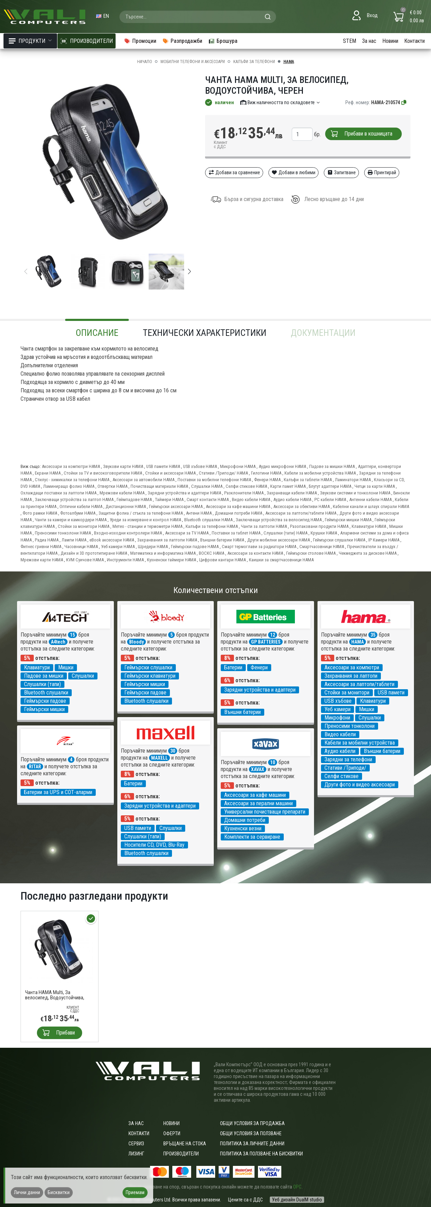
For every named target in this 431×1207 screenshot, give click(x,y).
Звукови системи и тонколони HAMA (355, 492)
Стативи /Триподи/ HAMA (223, 473)
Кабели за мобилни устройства (359, 742)
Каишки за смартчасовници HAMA (281, 559)
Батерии (233, 667)
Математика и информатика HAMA (163, 553)
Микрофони (337, 717)
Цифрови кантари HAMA (222, 559)
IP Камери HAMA (383, 540)
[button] (189, 271)
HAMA (288, 61)
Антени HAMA (199, 513)
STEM (349, 41)
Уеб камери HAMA (118, 546)
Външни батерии (242, 712)
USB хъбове (338, 701)
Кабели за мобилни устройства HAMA (320, 473)
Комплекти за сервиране (252, 836)
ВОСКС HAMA (211, 553)
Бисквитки (59, 1192)
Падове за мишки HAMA (332, 466)
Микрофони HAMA (238, 466)
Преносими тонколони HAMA (63, 533)
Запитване (341, 172)
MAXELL (159, 758)
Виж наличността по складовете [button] (280, 102)
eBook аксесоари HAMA (111, 540)
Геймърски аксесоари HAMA (176, 506)
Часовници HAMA (81, 546)
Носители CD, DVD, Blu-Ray (154, 844)
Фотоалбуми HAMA (77, 513)
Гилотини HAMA (266, 473)
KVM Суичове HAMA (85, 559)
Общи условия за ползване (251, 1133)
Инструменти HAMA (125, 559)
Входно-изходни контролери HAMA (128, 533)
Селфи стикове (341, 776)
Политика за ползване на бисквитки (261, 1153)
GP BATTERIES (266, 642)
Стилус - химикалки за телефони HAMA (72, 479)
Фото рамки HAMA (40, 513)
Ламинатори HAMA (353, 479)
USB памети (391, 692)
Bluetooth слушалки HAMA (208, 519)
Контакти (414, 41)
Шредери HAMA (153, 546)
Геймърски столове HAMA (311, 553)
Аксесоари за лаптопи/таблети (359, 684)
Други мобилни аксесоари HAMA (278, 540)
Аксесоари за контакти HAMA (255, 553)
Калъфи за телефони (254, 61)
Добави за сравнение (234, 172)
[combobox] (197, 16)
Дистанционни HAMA (125, 506)
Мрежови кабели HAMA (122, 492)
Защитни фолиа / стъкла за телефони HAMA (141, 513)
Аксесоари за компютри (351, 667)
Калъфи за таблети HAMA (308, 479)
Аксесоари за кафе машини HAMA (238, 506)
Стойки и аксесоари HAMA (170, 473)
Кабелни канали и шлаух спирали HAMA (371, 506)
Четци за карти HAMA (374, 486)
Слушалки (83, 675)
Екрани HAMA (48, 473)
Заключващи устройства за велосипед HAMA (279, 519)
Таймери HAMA (169, 499)
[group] (108, 163)
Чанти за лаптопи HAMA (264, 526)
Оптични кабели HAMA (81, 506)
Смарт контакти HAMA (208, 499)
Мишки (65, 667)
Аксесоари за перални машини (258, 803)
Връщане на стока (184, 1143)
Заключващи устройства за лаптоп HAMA (74, 499)
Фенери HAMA (267, 479)
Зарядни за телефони (348, 759)
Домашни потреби (244, 820)
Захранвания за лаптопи (350, 675)
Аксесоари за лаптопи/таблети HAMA (300, 513)
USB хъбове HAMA (200, 466)
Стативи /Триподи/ (345, 767)
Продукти (30, 41)
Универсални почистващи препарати (264, 811)
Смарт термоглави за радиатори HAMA (259, 546)
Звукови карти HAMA (123, 466)
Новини (390, 41)
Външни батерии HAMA (222, 540)
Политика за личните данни (252, 1143)
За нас (369, 41)
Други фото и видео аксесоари (359, 784)
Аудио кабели (339, 751)
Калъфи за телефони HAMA (212, 526)
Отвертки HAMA (112, 486)
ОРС (297, 1187)
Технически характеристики (204, 333)
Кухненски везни (242, 828)
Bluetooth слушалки (46, 692)
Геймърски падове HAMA (195, 546)
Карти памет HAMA (288, 486)
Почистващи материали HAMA (159, 486)
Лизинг (136, 1153)
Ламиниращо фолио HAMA (68, 486)
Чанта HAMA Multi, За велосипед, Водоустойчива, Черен (54, 995)
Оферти (171, 1133)
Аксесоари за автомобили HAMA (143, 479)
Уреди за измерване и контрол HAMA (145, 519)
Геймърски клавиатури (149, 675)
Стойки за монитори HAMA (83, 526)
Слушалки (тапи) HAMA (285, 533)
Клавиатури (37, 667)
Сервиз (136, 1143)
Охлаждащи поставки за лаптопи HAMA (58, 492)
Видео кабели (340, 734)
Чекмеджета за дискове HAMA (368, 553)
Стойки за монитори (346, 692)
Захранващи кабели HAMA (292, 492)
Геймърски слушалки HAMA (339, 540)
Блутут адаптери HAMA (330, 486)
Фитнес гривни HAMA (41, 546)
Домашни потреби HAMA (238, 513)
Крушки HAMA (324, 533)
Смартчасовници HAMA (321, 546)
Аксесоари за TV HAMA (187, 533)
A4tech (58, 642)
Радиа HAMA (46, 540)
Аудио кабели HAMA (292, 499)
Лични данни (27, 1192)
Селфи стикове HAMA (246, 486)
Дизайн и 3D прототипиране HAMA (94, 553)
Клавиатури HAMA (369, 526)
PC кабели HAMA (330, 499)
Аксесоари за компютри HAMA (71, 466)
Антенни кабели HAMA (370, 499)
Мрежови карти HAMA (42, 559)
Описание (97, 333)
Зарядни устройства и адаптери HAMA (184, 492)
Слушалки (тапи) (42, 684)
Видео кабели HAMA (251, 499)
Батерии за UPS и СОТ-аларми (58, 792)
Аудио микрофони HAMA (282, 466)
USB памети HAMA (163, 466)
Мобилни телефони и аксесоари (192, 61)
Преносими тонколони (349, 726)
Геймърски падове (45, 701)
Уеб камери (337, 709)
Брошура (222, 41)
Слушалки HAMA (206, 486)
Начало (144, 61)
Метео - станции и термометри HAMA (147, 526)
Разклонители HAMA (244, 492)
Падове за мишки (43, 675)
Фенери (259, 667)
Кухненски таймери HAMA (171, 559)
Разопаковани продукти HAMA (319, 526)
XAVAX (257, 769)
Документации (323, 333)
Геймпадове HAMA (134, 499)
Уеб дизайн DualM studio (297, 1199)
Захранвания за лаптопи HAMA (167, 540)
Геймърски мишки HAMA (348, 519)
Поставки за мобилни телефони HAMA (214, 479)
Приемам (135, 1192)
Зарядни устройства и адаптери (260, 689)
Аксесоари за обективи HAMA (301, 506)
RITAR (35, 766)
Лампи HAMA (74, 540)
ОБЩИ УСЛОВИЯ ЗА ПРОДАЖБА (252, 1123)
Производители (181, 1153)
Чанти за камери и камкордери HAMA (71, 519)
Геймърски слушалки (148, 667)
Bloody (136, 642)
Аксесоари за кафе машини (255, 795)
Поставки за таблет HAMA (236, 533)
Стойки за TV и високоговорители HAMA (103, 473)
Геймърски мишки (44, 709)
